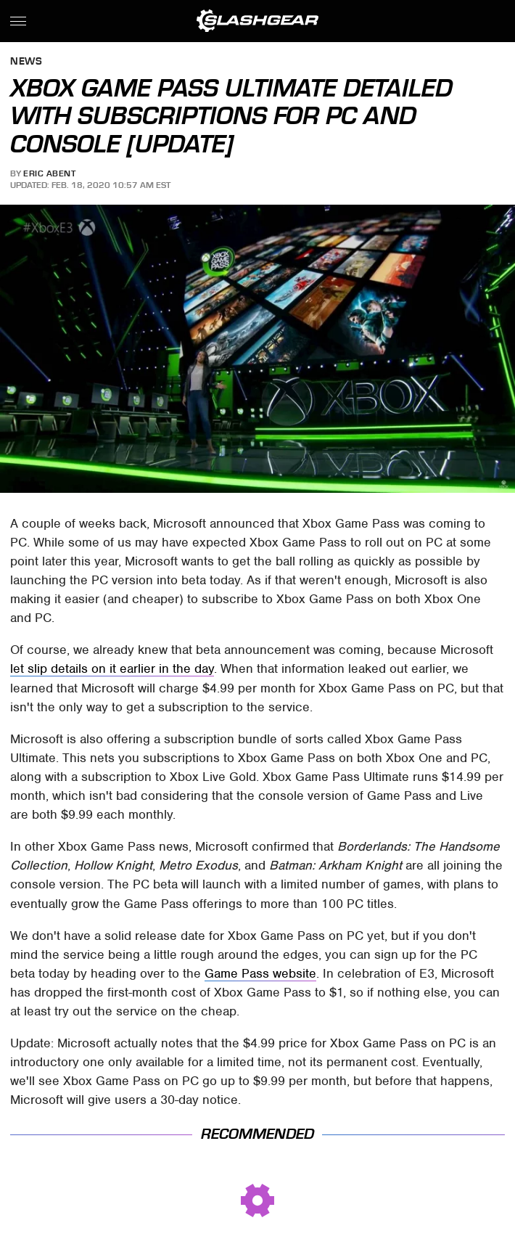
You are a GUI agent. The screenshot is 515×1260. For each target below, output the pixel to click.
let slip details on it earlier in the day (112, 668)
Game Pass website (260, 973)
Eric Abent (49, 173)
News (26, 62)
